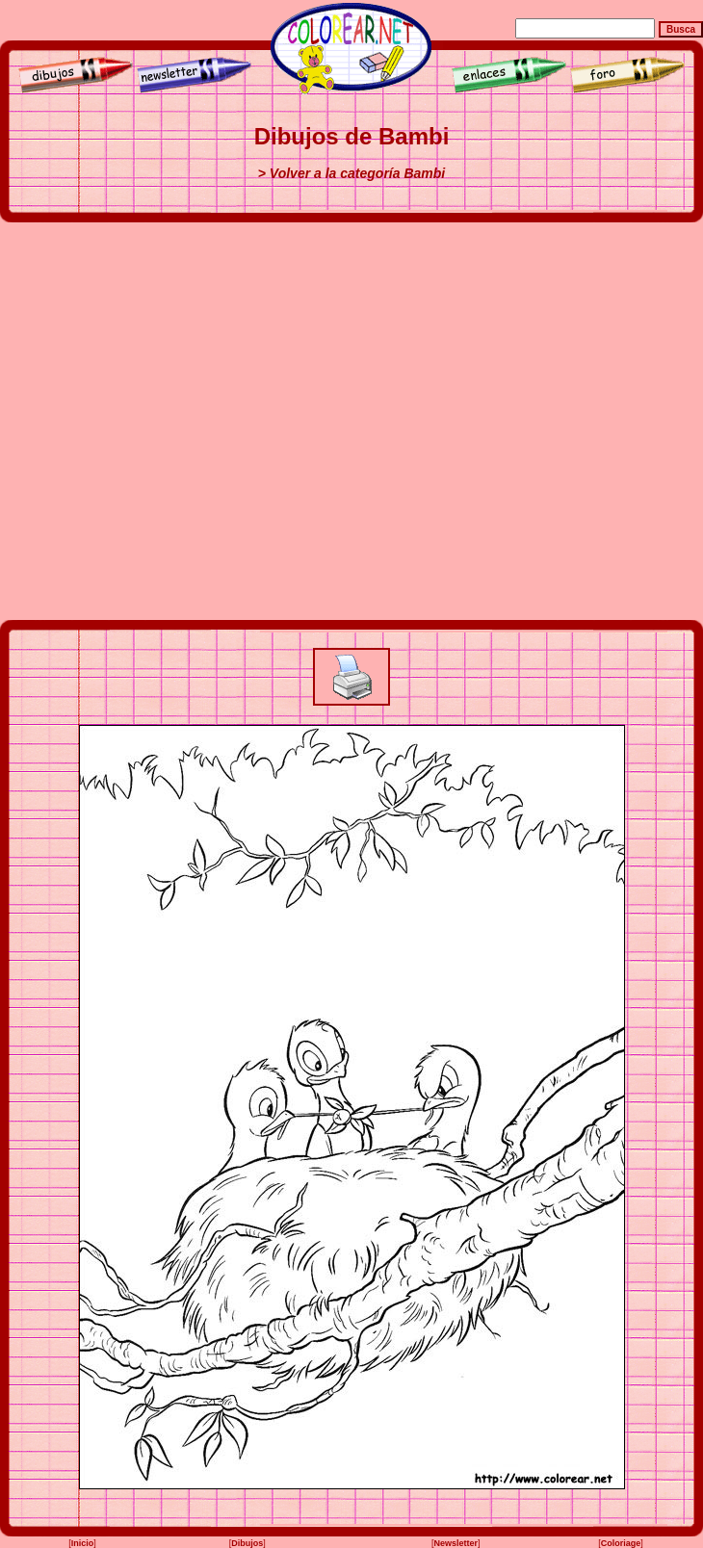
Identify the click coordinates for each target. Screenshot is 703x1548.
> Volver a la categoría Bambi (351, 173)
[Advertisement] (197, 421)
